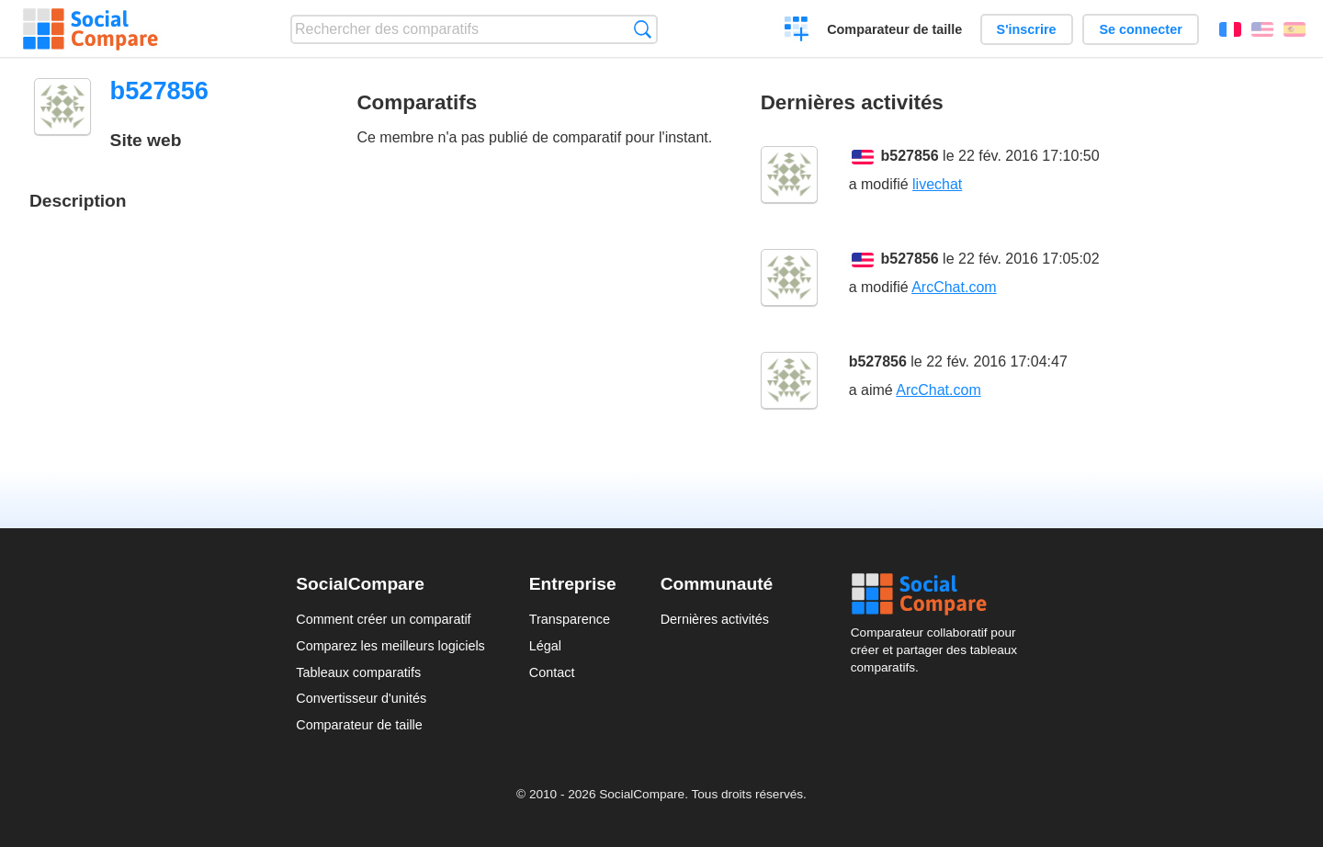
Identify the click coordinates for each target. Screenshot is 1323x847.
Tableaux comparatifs (358, 672)
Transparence (569, 619)
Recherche (642, 29)
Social (939, 594)
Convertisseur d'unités (361, 698)
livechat (937, 184)
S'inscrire (1027, 29)
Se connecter (1140, 29)
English (1262, 29)
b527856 (910, 156)
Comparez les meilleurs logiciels (390, 645)
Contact (552, 672)
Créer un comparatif (797, 31)
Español (1294, 29)
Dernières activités (715, 619)
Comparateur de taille (894, 29)
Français (1230, 29)
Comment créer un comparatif (383, 619)
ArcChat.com (953, 287)
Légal (545, 645)
